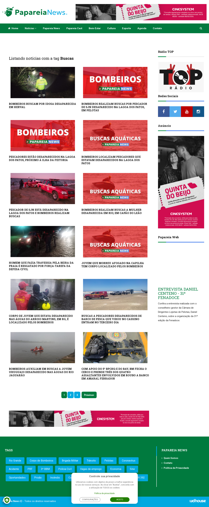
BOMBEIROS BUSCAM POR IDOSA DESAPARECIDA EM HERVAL (42, 105)
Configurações (90, 499)
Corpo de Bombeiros (41, 460)
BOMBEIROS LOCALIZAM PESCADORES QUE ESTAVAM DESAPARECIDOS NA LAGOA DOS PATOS (111, 160)
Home (13, 28)
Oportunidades (17, 477)
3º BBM (45, 469)
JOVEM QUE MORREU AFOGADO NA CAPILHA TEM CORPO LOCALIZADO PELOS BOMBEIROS (112, 264)
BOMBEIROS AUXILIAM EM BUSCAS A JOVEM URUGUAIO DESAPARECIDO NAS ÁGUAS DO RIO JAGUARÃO (41, 372)
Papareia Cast (74, 28)
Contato (157, 28)
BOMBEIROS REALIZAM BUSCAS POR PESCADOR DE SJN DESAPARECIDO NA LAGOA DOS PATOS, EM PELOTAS (114, 107)
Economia (115, 469)
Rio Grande (15, 460)
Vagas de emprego (91, 469)
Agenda (141, 28)
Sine (132, 469)
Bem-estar (95, 28)
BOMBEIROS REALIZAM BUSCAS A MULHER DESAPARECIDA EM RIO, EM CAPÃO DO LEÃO (111, 211)
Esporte (126, 28)
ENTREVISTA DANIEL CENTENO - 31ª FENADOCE (178, 293)
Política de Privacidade (176, 468)
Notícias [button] (30, 28)
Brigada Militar (70, 460)
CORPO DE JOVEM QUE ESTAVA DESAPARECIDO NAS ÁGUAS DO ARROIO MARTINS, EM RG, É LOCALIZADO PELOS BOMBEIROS (41, 319)
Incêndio (55, 477)
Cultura (111, 28)
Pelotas (108, 460)
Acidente (14, 469)
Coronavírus (128, 460)
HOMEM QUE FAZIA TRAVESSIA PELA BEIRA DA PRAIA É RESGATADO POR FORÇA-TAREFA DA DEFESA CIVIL (41, 266)
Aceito (119, 499)
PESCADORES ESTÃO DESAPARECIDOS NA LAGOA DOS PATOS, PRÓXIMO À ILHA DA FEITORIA (42, 158)
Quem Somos (171, 458)
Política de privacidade (104, 493)
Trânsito (91, 460)
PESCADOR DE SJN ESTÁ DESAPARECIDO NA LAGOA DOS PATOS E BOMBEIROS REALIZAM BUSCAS (39, 213)
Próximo (88, 395)
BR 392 (140, 477)
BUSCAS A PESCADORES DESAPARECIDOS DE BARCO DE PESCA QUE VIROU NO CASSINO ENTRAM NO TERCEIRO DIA (111, 319)
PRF (30, 469)
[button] (201, 28)
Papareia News (51, 28)
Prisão (38, 477)
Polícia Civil (65, 469)
